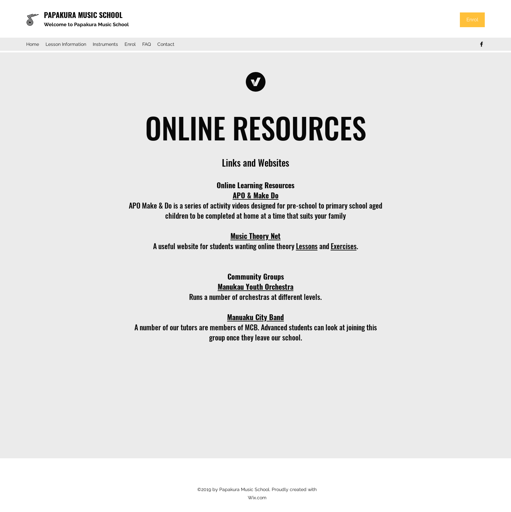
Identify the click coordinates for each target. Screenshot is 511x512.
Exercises (344, 246)
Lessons (307, 246)
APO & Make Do (256, 195)
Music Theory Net (255, 235)
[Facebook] (481, 44)
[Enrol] (472, 19)
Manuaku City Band (255, 317)
